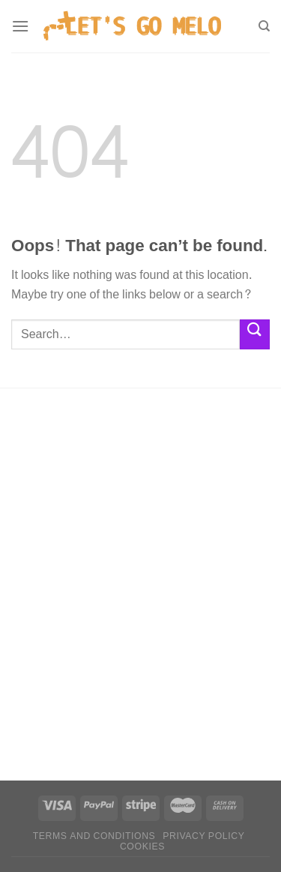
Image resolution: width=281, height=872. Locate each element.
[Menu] (20, 25)
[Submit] (255, 334)
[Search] (264, 26)
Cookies (142, 846)
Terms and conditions (94, 836)
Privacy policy (203, 836)
